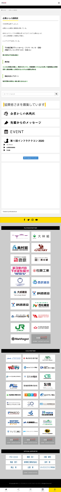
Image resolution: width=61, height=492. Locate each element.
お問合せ (43, 489)
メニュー (30, 489)
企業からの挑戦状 (13, 10)
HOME (4, 10)
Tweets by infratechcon (10, 211)
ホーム (6, 489)
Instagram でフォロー (30, 158)
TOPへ (55, 489)
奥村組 (7, 62)
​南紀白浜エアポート (12, 76)
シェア (18, 489)
